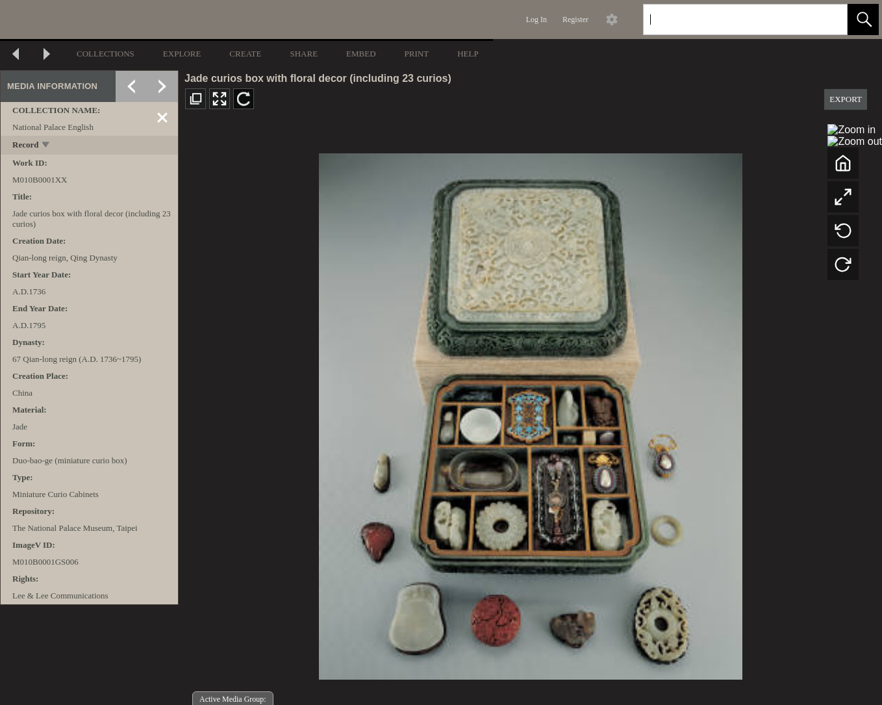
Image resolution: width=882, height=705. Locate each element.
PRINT (417, 53)
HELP (468, 53)
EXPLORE (182, 53)
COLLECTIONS (105, 53)
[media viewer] (530, 413)
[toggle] (46, 146)
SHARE (304, 53)
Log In (536, 19)
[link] (827, 19)
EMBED (361, 53)
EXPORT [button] (845, 99)
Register (575, 19)
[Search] (730, 19)
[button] (863, 19)
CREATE (245, 53)
